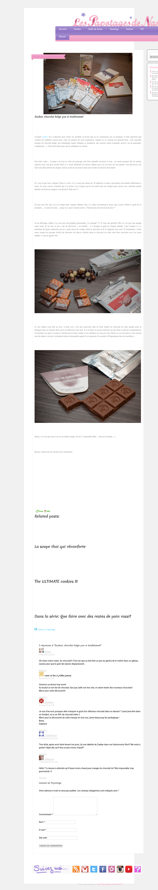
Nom (42, 822)
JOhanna (49, 759)
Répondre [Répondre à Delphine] (43, 730)
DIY (142, 29)
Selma (48, 651)
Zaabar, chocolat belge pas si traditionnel (59, 116)
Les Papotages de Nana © (110, 884)
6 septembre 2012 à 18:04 (48, 738)
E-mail (42, 830)
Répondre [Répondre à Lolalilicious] (43, 754)
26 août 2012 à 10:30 (46, 678)
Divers (62, 36)
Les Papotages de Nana (98, 20)
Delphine (49, 702)
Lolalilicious (51, 735)
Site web (43, 838)
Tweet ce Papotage (46, 629)
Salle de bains (95, 29)
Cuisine (77, 29)
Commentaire (46, 814)
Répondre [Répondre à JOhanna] (43, 778)
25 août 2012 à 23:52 (46, 654)
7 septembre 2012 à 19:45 (48, 762)
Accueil (62, 29)
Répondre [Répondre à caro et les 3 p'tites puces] (43, 697)
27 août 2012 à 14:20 (46, 705)
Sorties (129, 29)
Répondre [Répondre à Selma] (43, 670)
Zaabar (45, 137)
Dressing (114, 29)
